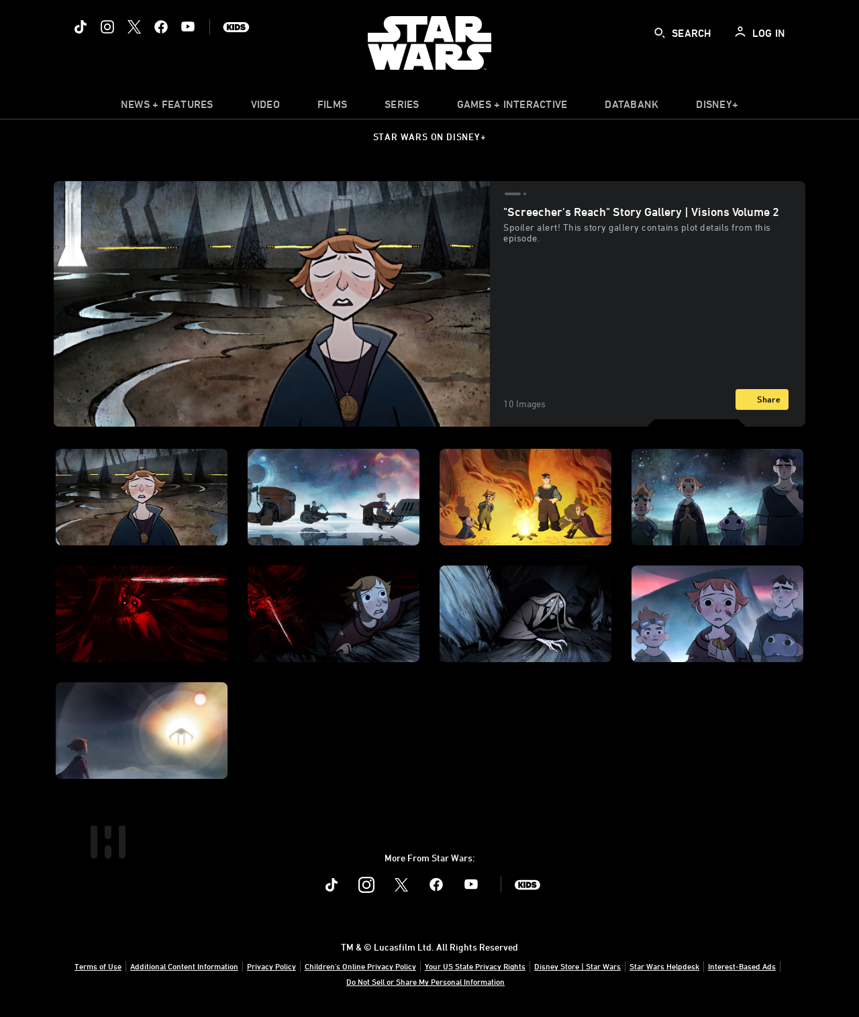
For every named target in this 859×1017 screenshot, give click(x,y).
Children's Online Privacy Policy (360, 966)
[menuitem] (265, 107)
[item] (167, 107)
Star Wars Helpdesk (664, 966)
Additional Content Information (184, 966)
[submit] (659, 33)
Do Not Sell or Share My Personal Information (425, 981)
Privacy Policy (271, 966)
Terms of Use (97, 966)
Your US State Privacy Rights (475, 966)
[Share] (762, 399)
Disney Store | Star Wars (577, 966)
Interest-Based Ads (742, 966)
